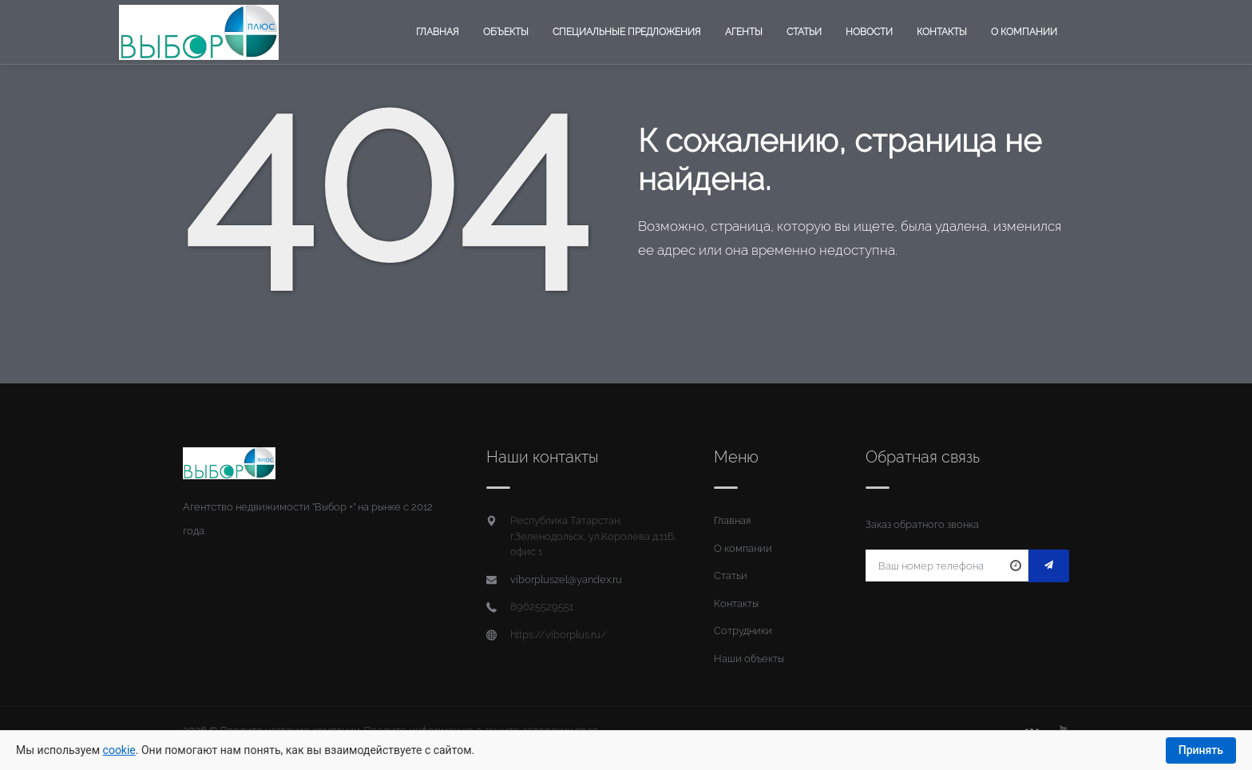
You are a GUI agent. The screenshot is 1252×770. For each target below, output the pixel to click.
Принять (1201, 750)
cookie (119, 750)
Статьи (804, 32)
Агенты (744, 32)
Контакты (942, 32)
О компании (1024, 32)
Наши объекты (749, 659)
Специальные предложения (627, 32)
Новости (869, 32)
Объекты (506, 32)
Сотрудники (743, 631)
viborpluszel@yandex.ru (566, 579)
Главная (437, 32)
